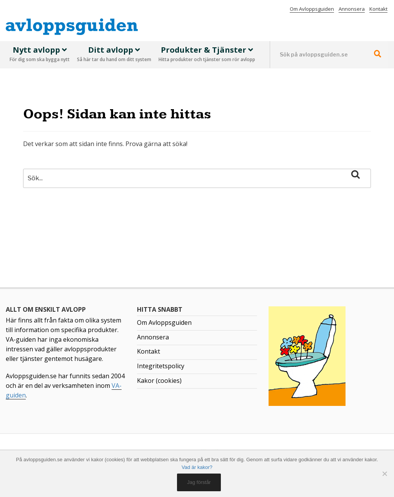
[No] (384, 473)
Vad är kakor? (197, 467)
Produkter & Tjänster (207, 55)
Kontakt (378, 8)
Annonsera (352, 8)
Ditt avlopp (114, 55)
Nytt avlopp (40, 55)
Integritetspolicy (160, 366)
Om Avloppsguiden (312, 8)
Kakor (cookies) (159, 380)
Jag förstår (198, 482)
